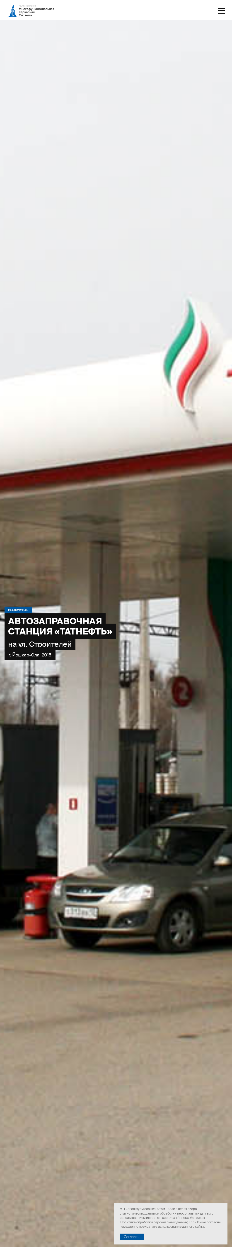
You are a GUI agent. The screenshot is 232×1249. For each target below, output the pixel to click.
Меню (221, 11)
